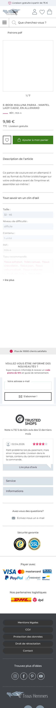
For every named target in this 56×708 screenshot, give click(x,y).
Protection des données (28, 636)
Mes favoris (42, 11)
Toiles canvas (32, 262)
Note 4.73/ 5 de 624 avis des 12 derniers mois (28, 431)
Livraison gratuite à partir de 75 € (28, 3)
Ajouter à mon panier (33, 140)
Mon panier (49, 11)
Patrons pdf (15, 33)
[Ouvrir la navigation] (4, 22)
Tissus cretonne (32, 269)
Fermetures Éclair (15, 273)
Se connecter (34, 11)
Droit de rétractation (27, 643)
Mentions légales (28, 622)
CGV (28, 629)
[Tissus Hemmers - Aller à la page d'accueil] (27, 695)
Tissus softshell (13, 262)
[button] (7, 140)
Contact (28, 650)
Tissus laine (35, 273)
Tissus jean (26, 265)
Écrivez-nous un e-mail (28, 518)
